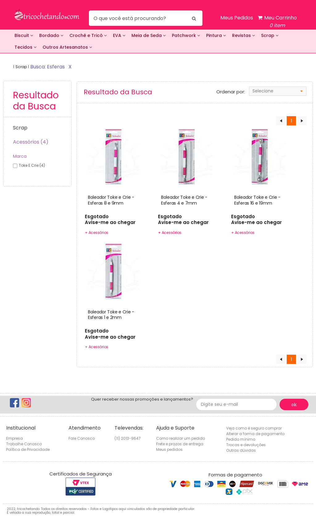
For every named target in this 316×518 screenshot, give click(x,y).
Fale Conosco (82, 438)
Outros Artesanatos (67, 47)
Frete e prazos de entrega (179, 444)
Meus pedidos (169, 449)
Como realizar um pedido (180, 438)
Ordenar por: (230, 92)
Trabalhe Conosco (24, 444)
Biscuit (24, 35)
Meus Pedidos (236, 17)
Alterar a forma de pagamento (255, 433)
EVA (119, 35)
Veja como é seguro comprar (254, 428)
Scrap (269, 35)
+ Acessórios (96, 232)
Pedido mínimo (240, 439)
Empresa (14, 438)
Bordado (51, 35)
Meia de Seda (148, 35)
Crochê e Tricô (88, 35)
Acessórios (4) (30, 141)
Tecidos (25, 47)
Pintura (216, 35)
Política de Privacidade (28, 449)
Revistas (243, 35)
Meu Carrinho (277, 21)
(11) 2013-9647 (127, 438)
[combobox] (277, 91)
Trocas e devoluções (246, 444)
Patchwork (186, 35)
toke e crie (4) (32, 165)
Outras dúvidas (241, 450)
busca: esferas (47, 66)
